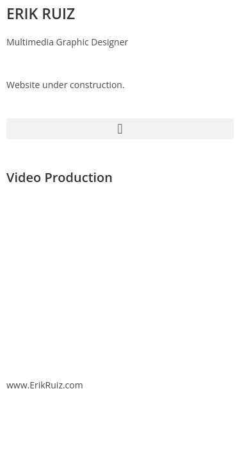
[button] (120, 128)
